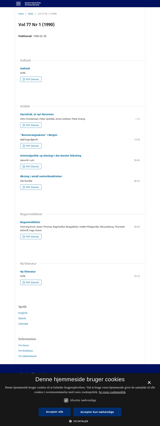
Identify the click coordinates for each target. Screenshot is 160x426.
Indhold (25, 68)
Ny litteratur (28, 271)
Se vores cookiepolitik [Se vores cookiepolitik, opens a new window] (112, 392)
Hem (21, 13)
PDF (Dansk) (32, 79)
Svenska (23, 323)
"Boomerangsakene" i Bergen (38, 135)
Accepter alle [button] (54, 411)
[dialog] (80, 399)
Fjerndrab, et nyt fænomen (37, 114)
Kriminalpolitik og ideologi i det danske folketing (50, 155)
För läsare (23, 345)
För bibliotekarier (27, 356)
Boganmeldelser (30, 222)
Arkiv (30, 13)
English (22, 313)
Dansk (22, 318)
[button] (80, 421)
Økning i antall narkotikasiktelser (41, 176)
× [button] (149, 383)
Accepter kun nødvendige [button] (97, 412)
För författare (25, 350)
